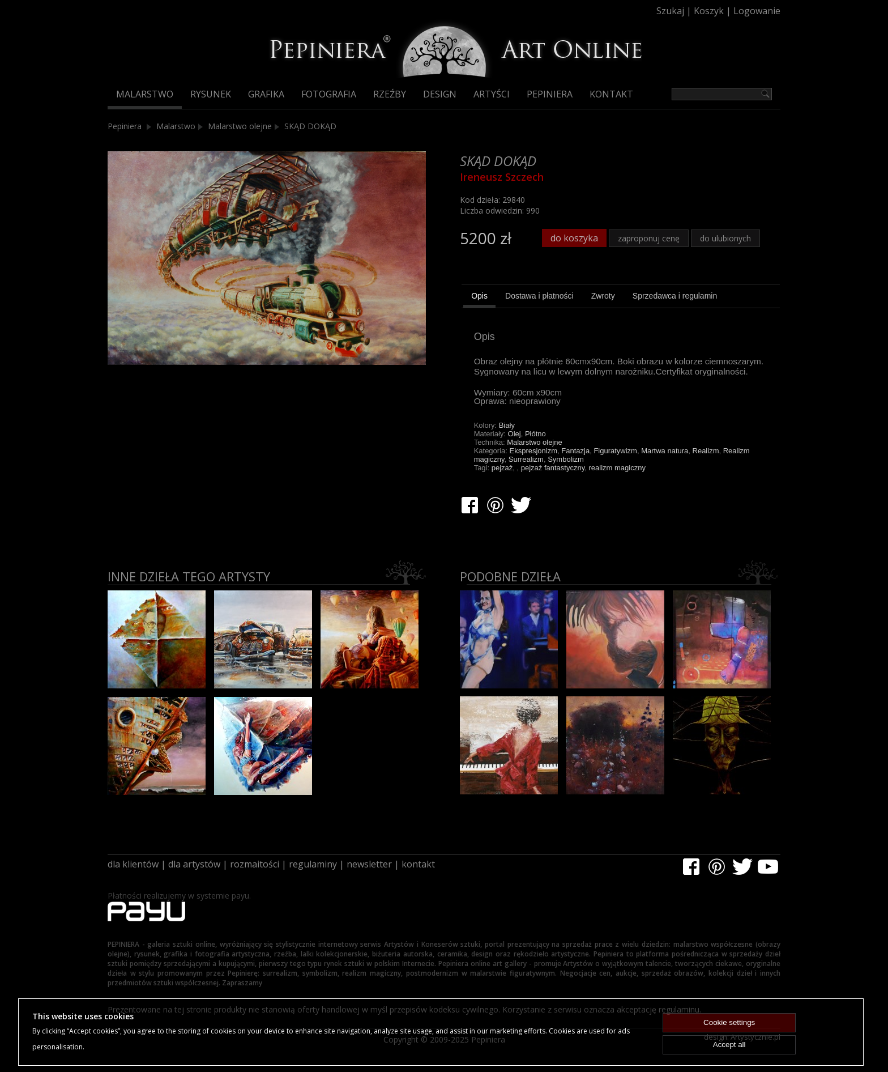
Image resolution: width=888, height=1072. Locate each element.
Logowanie (756, 11)
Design (439, 94)
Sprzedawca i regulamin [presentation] (675, 295)
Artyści (491, 94)
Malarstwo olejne (240, 126)
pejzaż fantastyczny (552, 467)
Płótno (535, 433)
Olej (514, 433)
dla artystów (194, 864)
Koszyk (709, 11)
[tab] (479, 297)
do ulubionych (725, 238)
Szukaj (670, 11)
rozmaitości (254, 864)
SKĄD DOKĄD (310, 126)
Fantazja (575, 450)
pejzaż (502, 467)
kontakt (418, 864)
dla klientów (133, 864)
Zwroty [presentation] (603, 295)
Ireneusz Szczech (502, 177)
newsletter (369, 864)
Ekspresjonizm (534, 450)
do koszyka (574, 238)
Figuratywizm (615, 450)
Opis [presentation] (479, 295)
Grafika (266, 94)
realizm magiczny (616, 467)
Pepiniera (550, 94)
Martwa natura (664, 450)
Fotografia (328, 94)
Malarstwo (144, 94)
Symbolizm (566, 459)
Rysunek (210, 94)
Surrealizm (526, 459)
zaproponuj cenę (649, 238)
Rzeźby (389, 94)
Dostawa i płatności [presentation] (539, 295)
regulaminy (313, 864)
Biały (507, 425)
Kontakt (611, 94)
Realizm (706, 450)
